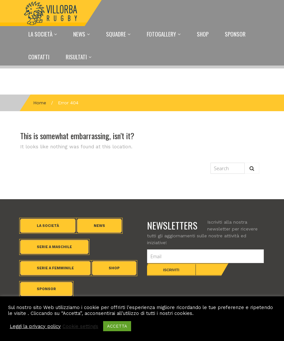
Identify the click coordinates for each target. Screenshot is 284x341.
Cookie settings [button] (80, 326)
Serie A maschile (54, 247)
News (79, 34)
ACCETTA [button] (117, 326)
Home (39, 102)
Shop (203, 34)
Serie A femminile (55, 268)
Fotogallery (161, 34)
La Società (40, 34)
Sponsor (235, 34)
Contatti (38, 57)
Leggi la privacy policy (35, 326)
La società (48, 226)
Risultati (76, 57)
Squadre (116, 34)
